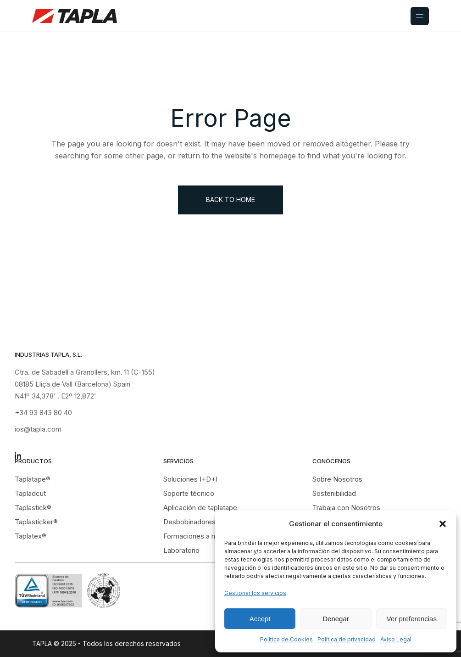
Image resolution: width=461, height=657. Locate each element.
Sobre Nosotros (337, 479)
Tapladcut (30, 493)
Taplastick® (33, 507)
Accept (260, 619)
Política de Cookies (286, 639)
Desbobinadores (189, 521)
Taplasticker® (36, 521)
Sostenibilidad (334, 493)
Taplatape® (32, 479)
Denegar (335, 619)
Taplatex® (30, 536)
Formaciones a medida (199, 536)
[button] (442, 523)
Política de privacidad (346, 639)
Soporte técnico (188, 493)
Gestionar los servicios (255, 593)
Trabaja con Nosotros (346, 507)
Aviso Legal (395, 639)
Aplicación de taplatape (200, 507)
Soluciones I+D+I (190, 479)
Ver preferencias (412, 619)
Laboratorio (181, 550)
